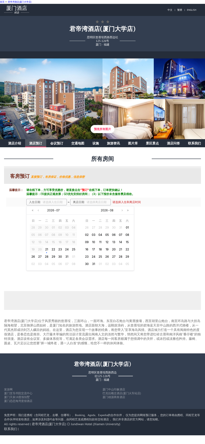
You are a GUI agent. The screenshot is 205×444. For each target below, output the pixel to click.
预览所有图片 (102, 129)
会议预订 (56, 143)
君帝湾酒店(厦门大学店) (19, 1)
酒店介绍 (14, 143)
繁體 (179, 9)
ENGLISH (191, 9)
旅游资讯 (113, 143)
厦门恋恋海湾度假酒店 (18, 401)
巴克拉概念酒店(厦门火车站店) (121, 393)
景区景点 (152, 143)
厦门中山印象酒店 (113, 389)
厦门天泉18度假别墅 (17, 397)
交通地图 (77, 143)
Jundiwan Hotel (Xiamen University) (95, 424)
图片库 (133, 143)
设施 (95, 143)
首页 (2, 1)
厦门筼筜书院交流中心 (18, 393)
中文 (170, 9)
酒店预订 (35, 143)
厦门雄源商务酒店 (113, 397)
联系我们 (194, 143)
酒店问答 (173, 143)
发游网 (8, 389)
